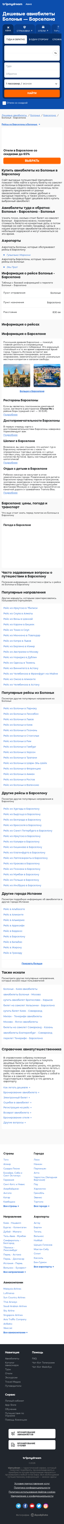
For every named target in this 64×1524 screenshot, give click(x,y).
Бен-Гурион (40, 1262)
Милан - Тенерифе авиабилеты (22, 1016)
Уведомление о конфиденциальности (32, 1496)
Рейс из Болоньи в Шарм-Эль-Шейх (25, 763)
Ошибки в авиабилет (16, 1102)
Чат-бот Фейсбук (42, 1367)
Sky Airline (9, 1311)
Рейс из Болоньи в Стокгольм (21, 736)
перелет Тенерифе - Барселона (23, 1038)
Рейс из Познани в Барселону (21, 869)
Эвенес (38, 1197)
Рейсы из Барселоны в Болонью (20, 124)
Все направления (13, 1272)
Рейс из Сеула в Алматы (18, 613)
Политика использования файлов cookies (32, 1492)
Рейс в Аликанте (13, 914)
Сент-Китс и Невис (14, 1184)
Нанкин (38, 1164)
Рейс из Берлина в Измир (19, 646)
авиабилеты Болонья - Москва (22, 994)
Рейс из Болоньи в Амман (19, 774)
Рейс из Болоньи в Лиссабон (21, 714)
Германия (8, 1180)
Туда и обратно (15, 39)
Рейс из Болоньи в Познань (20, 730)
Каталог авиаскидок (12, 1364)
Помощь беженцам (16, 1420)
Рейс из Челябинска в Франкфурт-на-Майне (30, 673)
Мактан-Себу (41, 1249)
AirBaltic (7, 1324)
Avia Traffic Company (14, 1319)
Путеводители (13, 1386)
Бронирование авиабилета (20, 1092)
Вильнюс (39, 1236)
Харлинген (40, 1189)
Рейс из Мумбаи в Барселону (21, 874)
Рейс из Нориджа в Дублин (20, 657)
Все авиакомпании (14, 1332)
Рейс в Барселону (14, 936)
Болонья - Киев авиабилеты (20, 989)
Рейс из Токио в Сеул (16, 630)
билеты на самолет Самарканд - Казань (28, 1027)
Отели (8, 1373)
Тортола (38, 1202)
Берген (38, 1227)
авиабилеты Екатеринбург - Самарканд (27, 1033)
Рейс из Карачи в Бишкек (18, 624)
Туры (8, 1369)
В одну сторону (38, 39)
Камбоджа (9, 1202)
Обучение (10, 1409)
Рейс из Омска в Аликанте (19, 679)
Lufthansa (8, 1293)
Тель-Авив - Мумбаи (14, 1236)
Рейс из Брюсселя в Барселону (22, 825)
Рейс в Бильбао (12, 942)
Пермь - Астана (12, 1254)
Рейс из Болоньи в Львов (18, 719)
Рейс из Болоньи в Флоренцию (22, 768)
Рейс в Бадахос (12, 931)
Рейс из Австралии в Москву (20, 652)
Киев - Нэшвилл (12, 1223)
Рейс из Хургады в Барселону (21, 809)
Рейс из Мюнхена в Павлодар (21, 635)
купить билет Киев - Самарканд (22, 1011)
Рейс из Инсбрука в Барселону (22, 885)
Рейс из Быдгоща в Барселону (21, 814)
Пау (36, 1184)
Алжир (7, 1164)
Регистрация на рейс (16, 1107)
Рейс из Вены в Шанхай (18, 619)
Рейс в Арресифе (14, 925)
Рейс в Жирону (12, 947)
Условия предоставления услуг (32, 1483)
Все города (41, 1206)
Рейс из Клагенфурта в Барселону (24, 852)
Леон (37, 1160)
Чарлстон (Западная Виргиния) (45, 1178)
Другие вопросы (13, 1122)
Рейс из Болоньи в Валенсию (21, 785)
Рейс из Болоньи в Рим (17, 741)
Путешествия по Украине (14, 1414)
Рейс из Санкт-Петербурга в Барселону (27, 830)
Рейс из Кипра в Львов (17, 641)
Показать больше (32, 963)
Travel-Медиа (13, 1382)
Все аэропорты (43, 1266)
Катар (6, 1197)
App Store (10, 1405)
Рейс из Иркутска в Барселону (21, 836)
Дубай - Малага (12, 1232)
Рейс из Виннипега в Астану (20, 668)
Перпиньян (40, 1168)
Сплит (37, 1253)
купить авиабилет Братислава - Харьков (28, 1000)
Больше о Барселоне (32, 391)
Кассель (38, 1258)
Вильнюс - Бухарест (14, 1268)
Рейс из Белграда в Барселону (22, 820)
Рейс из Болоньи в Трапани (20, 757)
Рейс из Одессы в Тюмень (19, 663)
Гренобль (39, 1193)
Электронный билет (15, 1097)
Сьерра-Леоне (11, 1168)
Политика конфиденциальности (32, 1488)
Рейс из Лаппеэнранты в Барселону (25, 858)
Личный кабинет (14, 1401)
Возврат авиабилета (16, 1112)
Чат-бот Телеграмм (43, 1363)
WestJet (7, 1328)
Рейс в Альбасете (14, 909)
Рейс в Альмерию (14, 920)
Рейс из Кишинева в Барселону (22, 847)
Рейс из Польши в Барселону (21, 880)
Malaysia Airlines (12, 1289)
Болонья (35, 115)
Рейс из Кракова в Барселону (21, 863)
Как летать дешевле (16, 1087)
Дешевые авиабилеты (14, 115)
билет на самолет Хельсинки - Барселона (29, 1005)
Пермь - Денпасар (13, 1259)
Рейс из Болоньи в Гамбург (19, 746)
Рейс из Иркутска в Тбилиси (20, 608)
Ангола (7, 1193)
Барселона (49, 115)
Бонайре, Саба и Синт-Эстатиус (12, 1174)
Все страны (10, 1206)
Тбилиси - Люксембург (10, 1248)
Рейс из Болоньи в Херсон (19, 752)
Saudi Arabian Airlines (15, 1306)
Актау (37, 1223)
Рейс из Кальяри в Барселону (21, 841)
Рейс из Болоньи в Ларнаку (20, 708)
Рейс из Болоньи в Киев (17, 725)
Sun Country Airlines (14, 1297)
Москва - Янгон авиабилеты (20, 1022)
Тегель (37, 1232)
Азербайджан (11, 1189)
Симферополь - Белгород (12, 1241)
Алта (36, 1173)
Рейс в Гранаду (12, 953)
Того (6, 1160)
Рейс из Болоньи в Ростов (19, 779)
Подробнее (10, 414)
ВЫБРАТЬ (32, 160)
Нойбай (38, 1240)
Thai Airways (10, 1302)
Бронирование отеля (16, 1117)
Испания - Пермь (13, 1263)
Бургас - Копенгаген (14, 1227)
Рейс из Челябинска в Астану (21, 684)
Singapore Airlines (13, 1315)
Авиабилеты (12, 1358)
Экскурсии (11, 1377)
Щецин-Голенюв (43, 1245)
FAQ (34, 1358)
